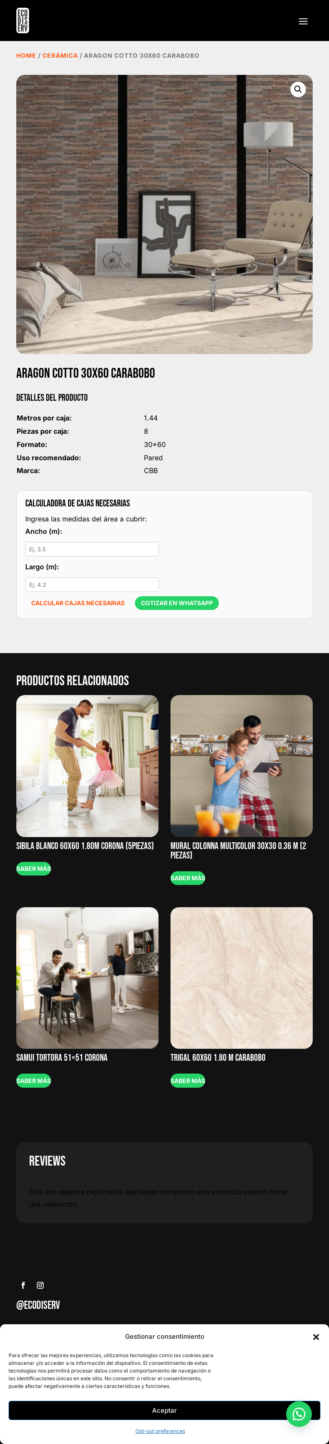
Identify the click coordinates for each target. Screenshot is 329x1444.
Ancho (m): (43, 531)
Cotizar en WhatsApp (177, 603)
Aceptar (164, 1410)
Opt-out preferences (160, 1431)
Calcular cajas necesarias (78, 603)
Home (26, 55)
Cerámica (60, 55)
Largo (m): (42, 566)
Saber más (33, 868)
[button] (316, 1337)
